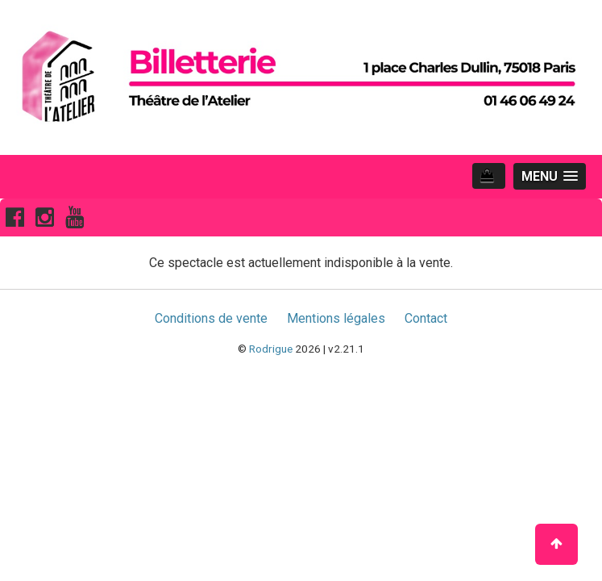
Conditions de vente (211, 318)
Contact (426, 318)
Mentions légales (336, 318)
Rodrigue (271, 348)
